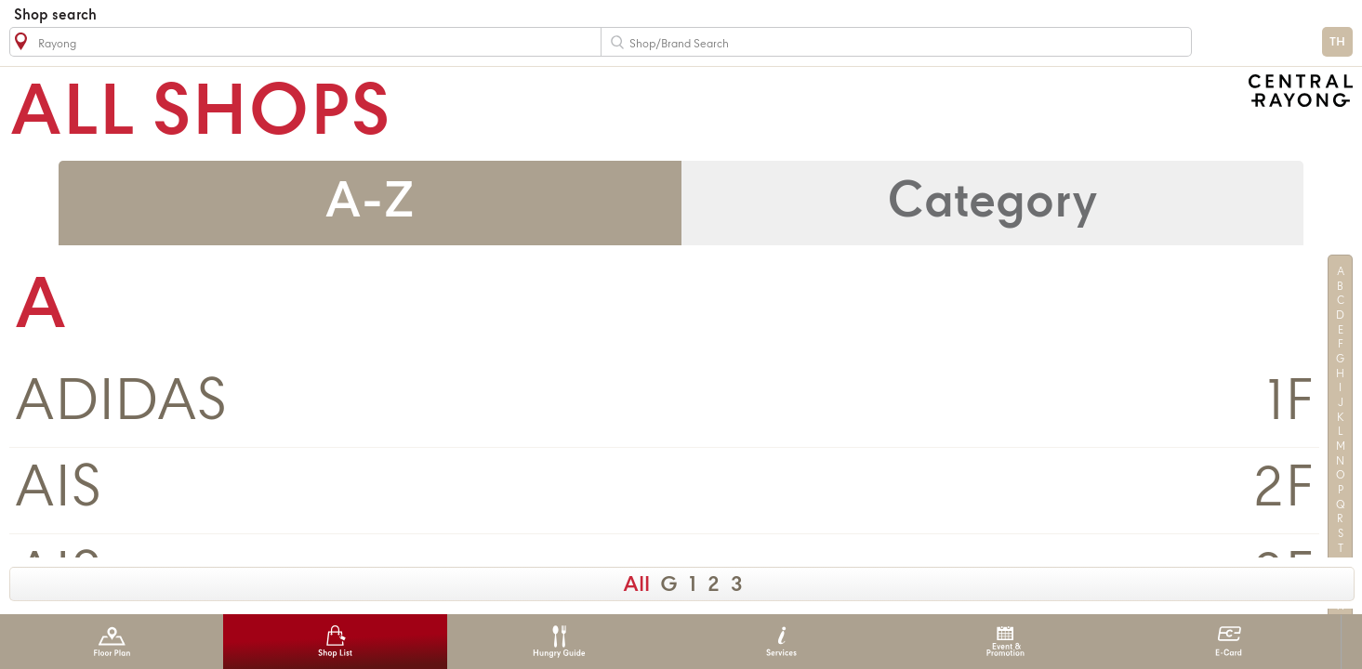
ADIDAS (120, 404)
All (636, 585)
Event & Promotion (1005, 641)
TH (1337, 42)
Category (992, 203)
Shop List (335, 641)
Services (781, 641)
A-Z (369, 203)
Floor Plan (112, 641)
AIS (57, 490)
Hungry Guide (558, 641)
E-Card (1228, 641)
